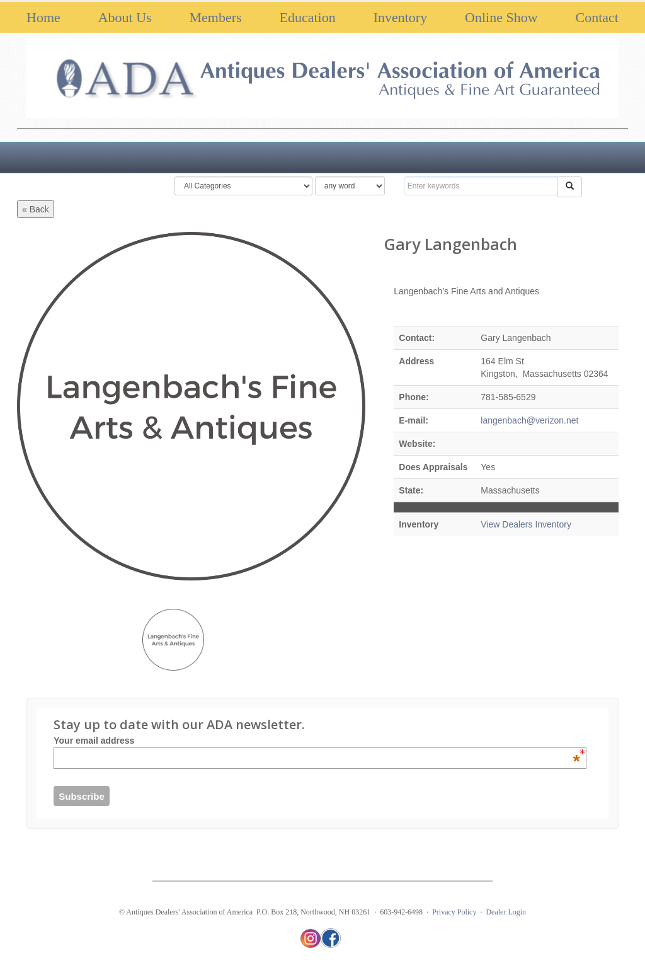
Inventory (401, 17)
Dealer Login (506, 912)
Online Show (501, 17)
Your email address (317, 740)
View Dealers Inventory (526, 524)
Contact (596, 17)
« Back (35, 209)
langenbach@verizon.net (529, 420)
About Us (125, 17)
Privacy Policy (454, 912)
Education (308, 17)
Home (43, 17)
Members (216, 17)
